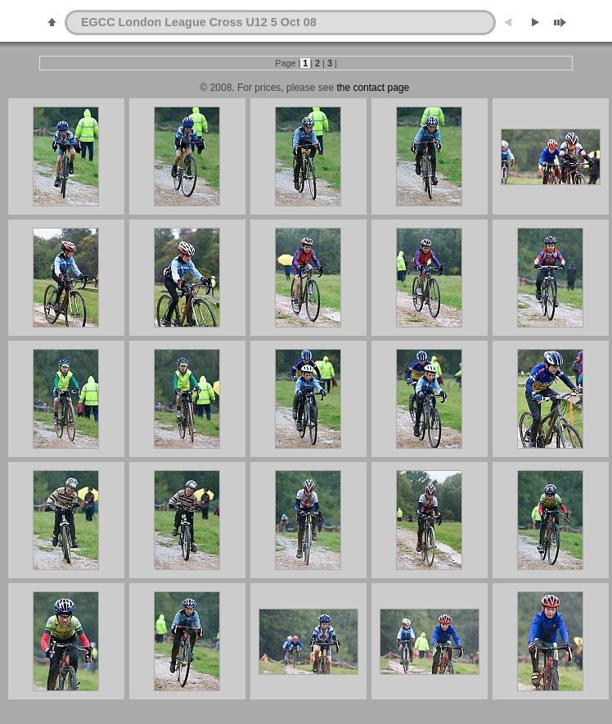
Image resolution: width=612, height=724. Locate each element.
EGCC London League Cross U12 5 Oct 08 (199, 22)
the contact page (371, 87)
